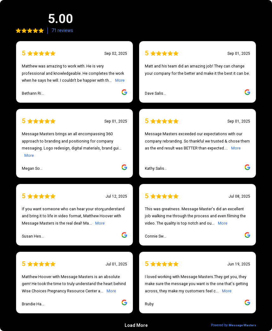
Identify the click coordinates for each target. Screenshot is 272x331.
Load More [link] (136, 325)
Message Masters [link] (242, 325)
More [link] (120, 80)
